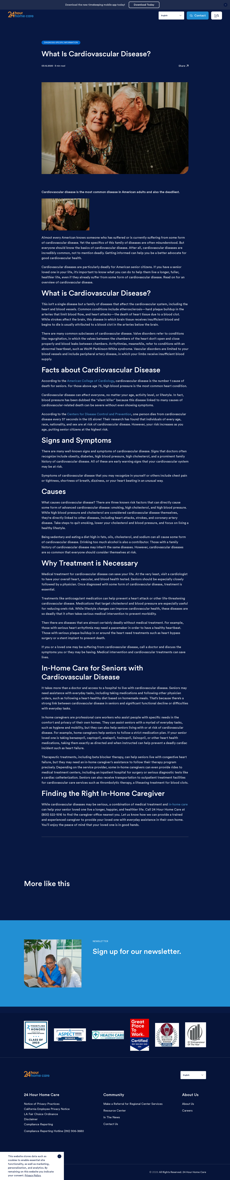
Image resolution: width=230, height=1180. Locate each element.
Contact (198, 15)
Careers (187, 1110)
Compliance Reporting (38, 1124)
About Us (188, 1103)
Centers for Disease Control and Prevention (99, 414)
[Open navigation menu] (216, 16)
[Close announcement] (225, 6)
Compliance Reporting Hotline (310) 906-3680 (54, 1131)
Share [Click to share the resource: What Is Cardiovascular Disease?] (183, 66)
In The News (111, 1117)
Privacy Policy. (33, 1175)
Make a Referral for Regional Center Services (133, 1103)
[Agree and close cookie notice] (59, 1157)
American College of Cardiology (90, 381)
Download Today (144, 5)
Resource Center (114, 1110)
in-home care (178, 804)
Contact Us (110, 1124)
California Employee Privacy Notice (47, 1109)
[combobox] (171, 16)
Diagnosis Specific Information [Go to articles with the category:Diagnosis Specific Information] (61, 43)
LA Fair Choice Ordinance (41, 1114)
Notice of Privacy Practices (42, 1103)
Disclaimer (31, 1119)
